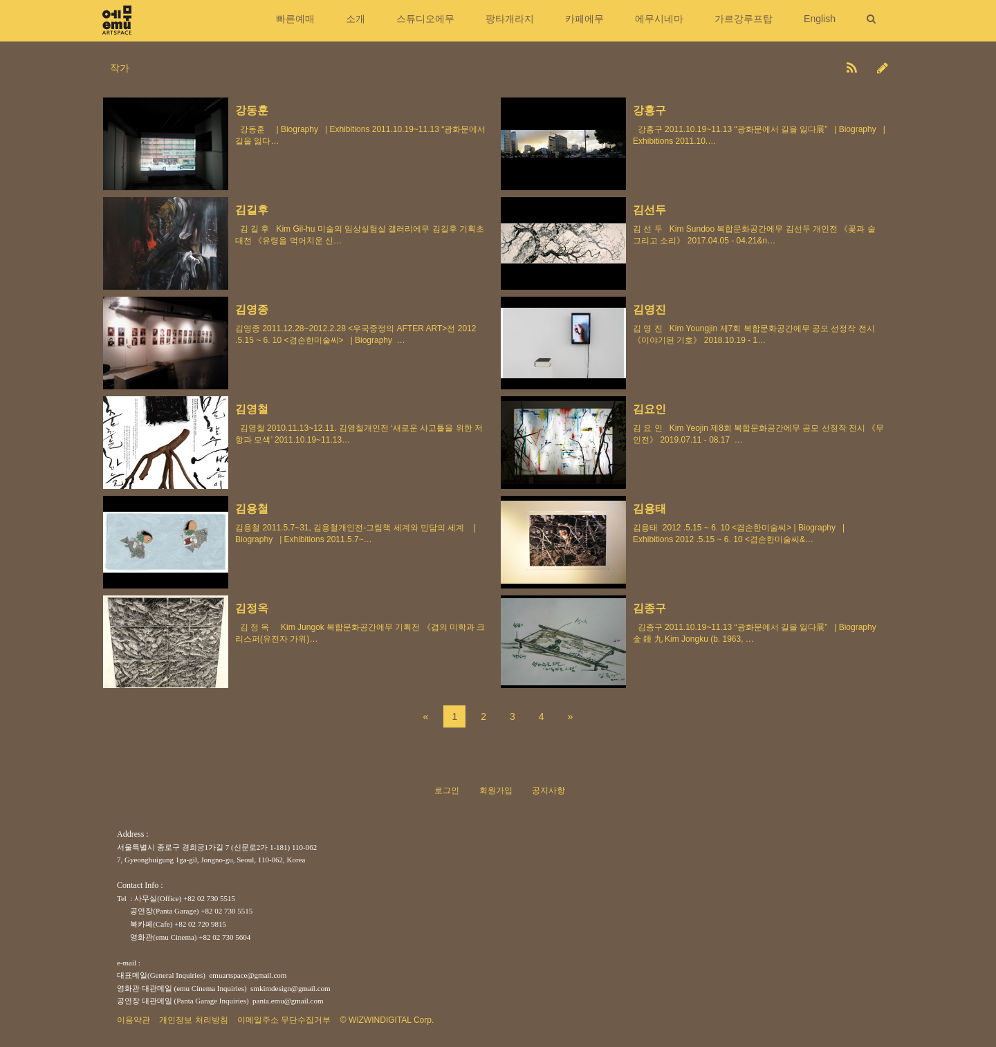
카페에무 (584, 18)
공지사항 (548, 790)
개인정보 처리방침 (193, 1020)
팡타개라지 (510, 18)
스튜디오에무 (425, 18)
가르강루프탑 (743, 18)
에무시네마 (659, 18)
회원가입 (496, 790)
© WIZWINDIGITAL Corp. (387, 1020)
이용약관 (133, 1020)
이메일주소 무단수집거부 (284, 1020)
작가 (119, 67)
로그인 (446, 790)
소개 (355, 18)
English (820, 18)
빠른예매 (295, 18)
